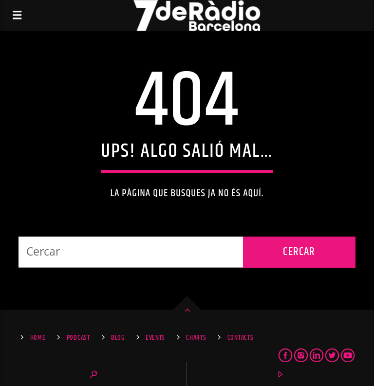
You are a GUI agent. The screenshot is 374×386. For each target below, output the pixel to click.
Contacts (240, 337)
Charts (196, 337)
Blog (118, 337)
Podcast (78, 337)
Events (155, 337)
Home (38, 337)
